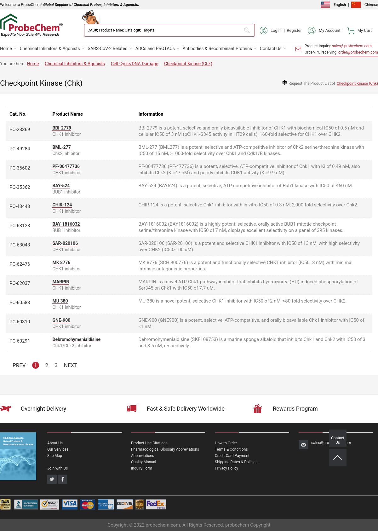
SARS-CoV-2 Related (108, 48)
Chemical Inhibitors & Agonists (50, 48)
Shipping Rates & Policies (236, 462)
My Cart (359, 30)
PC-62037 (19, 283)
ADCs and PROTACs (155, 48)
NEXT (70, 365)
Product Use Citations (149, 443)
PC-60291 (19, 341)
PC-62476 (19, 264)
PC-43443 (19, 206)
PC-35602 (19, 168)
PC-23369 (19, 129)
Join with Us (57, 468)
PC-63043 (19, 245)
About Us (55, 443)
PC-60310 (19, 322)
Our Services (57, 449)
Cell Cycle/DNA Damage (134, 63)
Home (6, 48)
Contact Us (271, 48)
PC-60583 (19, 302)
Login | (273, 30)
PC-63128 (19, 225)
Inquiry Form (141, 468)
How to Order (226, 443)
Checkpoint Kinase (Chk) (188, 63)
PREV (19, 365)
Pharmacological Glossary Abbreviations (165, 449)
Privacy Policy (226, 468)
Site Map (54, 455)
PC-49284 (19, 149)
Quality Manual (143, 462)
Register (294, 30)
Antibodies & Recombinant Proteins (217, 48)
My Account (324, 30)
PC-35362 (19, 187)
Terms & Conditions (231, 449)
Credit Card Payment (232, 455)
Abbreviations (142, 455)
